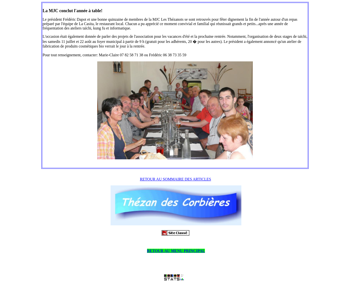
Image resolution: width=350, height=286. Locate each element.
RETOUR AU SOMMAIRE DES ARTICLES (175, 179)
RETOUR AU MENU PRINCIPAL (176, 251)
